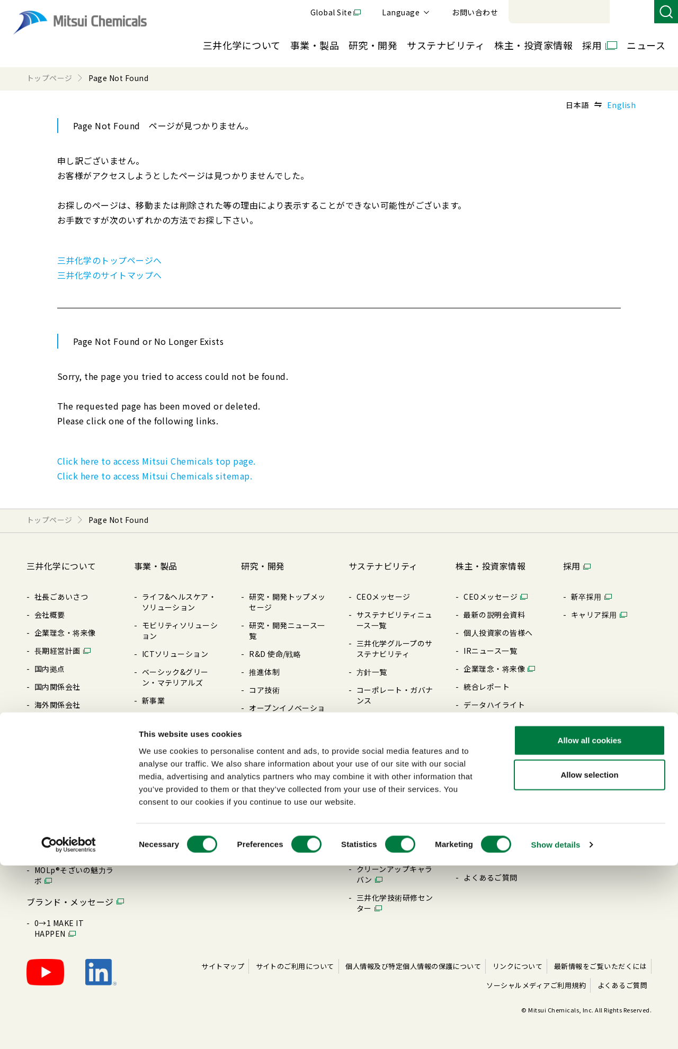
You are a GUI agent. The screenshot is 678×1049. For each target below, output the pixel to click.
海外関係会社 (57, 704)
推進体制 (264, 671)
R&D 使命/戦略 (275, 653)
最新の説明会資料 (494, 614)
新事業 (153, 700)
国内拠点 (49, 668)
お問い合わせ (620, 12)
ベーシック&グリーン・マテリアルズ (175, 677)
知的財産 (264, 772)
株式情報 (478, 758)
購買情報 (49, 769)
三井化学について (242, 45)
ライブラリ (53, 787)
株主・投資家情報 (533, 45)
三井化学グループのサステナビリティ (394, 648)
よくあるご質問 (490, 877)
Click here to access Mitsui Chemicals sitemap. (154, 475)
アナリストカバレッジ (501, 812)
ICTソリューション (175, 653)
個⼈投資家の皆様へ (497, 632)
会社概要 (49, 614)
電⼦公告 (478, 776)
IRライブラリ (486, 722)
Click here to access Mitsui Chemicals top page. (156, 461)
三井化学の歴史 (61, 852)
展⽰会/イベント (170, 772)
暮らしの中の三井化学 (287, 790)
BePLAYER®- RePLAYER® (380, 845)
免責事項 (478, 859)
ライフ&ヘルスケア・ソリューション (179, 601)
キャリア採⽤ (594, 614)
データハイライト (494, 704)
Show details (556, 1028)
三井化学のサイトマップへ (109, 275)
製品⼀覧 (157, 754)
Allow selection (589, 958)
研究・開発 (373, 45)
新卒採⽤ (586, 596)
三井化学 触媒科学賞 (284, 754)
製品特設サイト (168, 736)
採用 (592, 45)
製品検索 (157, 718)
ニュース (646, 45)
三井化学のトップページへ (109, 260)
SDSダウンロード (172, 790)
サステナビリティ (446, 45)
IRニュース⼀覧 (490, 650)
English (621, 105)
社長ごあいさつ (61, 596)
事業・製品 (314, 45)
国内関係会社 (57, 686)
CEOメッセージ (383, 596)
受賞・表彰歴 (272, 736)
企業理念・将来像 (65, 632)
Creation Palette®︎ (67, 834)
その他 (367, 822)
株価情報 (478, 794)
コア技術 (264, 689)
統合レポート (486, 686)
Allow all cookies (590, 923)
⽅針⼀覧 (49, 751)
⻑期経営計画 (57, 650)
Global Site (476, 12)
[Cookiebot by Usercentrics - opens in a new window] (68, 1028)
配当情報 (478, 740)
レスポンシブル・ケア (394, 747)
